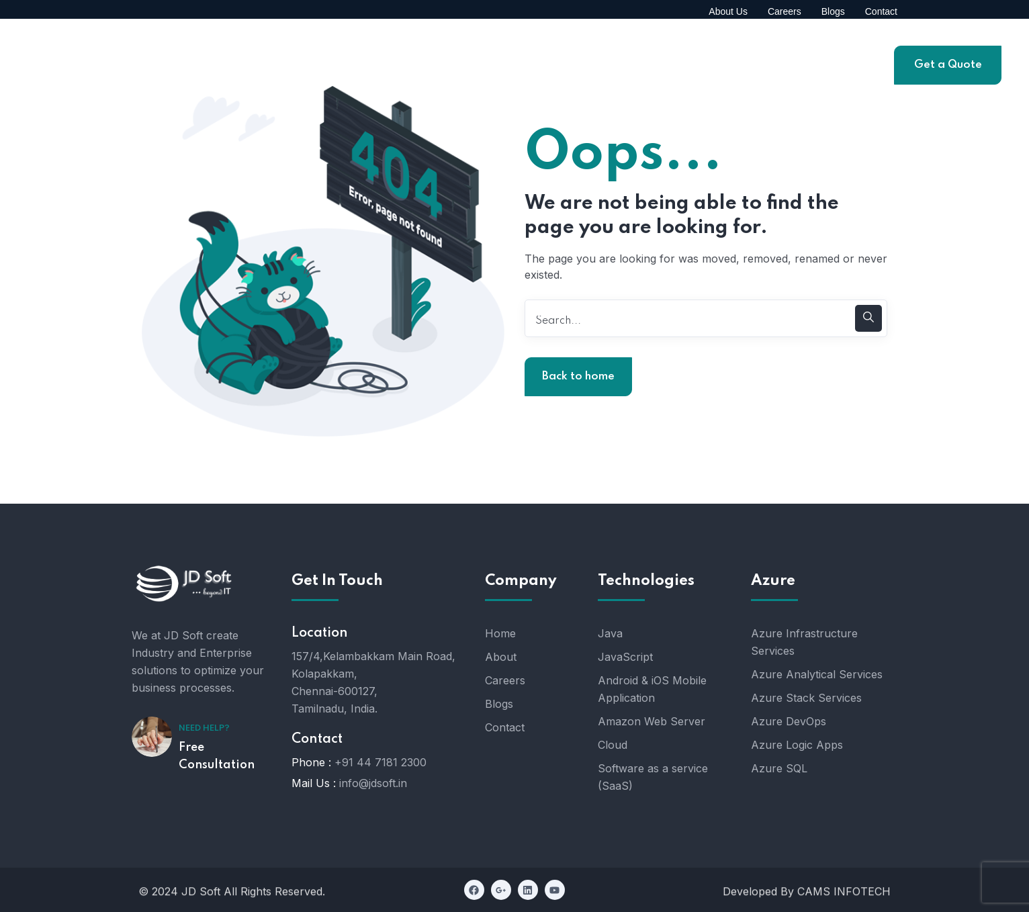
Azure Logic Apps (797, 744)
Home (500, 633)
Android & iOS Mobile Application (652, 689)
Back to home (578, 376)
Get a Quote (948, 65)
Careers (505, 680)
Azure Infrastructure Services (804, 642)
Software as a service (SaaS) (653, 777)
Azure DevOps (788, 721)
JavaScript (625, 657)
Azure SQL (779, 768)
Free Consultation (217, 756)
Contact (505, 727)
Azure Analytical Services (817, 674)
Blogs (499, 704)
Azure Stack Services (806, 697)
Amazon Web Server (651, 721)
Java (610, 633)
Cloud (612, 744)
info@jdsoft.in (373, 783)
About (501, 657)
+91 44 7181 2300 (380, 762)
